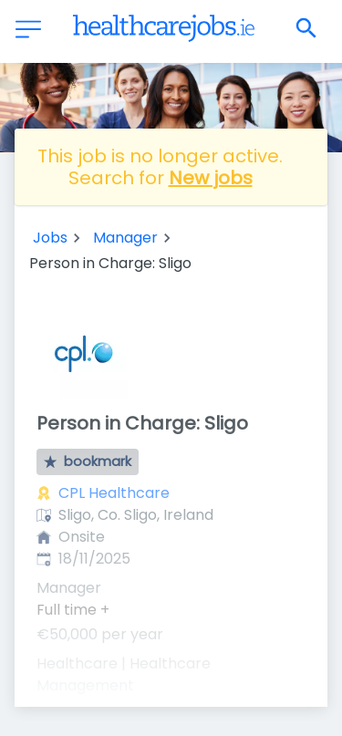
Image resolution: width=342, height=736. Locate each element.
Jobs (50, 237)
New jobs (211, 178)
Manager (125, 237)
